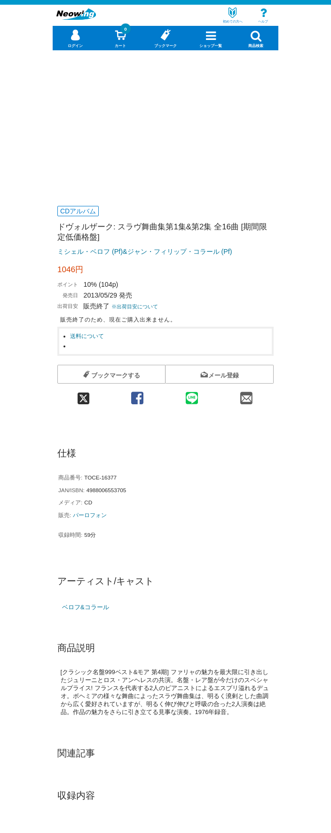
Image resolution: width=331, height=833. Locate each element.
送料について (87, 336)
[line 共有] (192, 395)
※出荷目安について (134, 306)
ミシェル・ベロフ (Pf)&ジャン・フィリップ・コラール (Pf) (144, 251)
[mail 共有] (246, 395)
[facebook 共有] (137, 395)
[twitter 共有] (83, 395)
